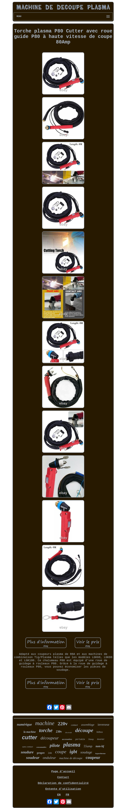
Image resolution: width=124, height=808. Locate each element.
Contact (63, 777)
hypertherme (100, 753)
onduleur (49, 758)
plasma (71, 744)
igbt (73, 751)
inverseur (104, 724)
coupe (60, 751)
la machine (30, 731)
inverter (100, 739)
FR (67, 794)
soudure (27, 752)
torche (46, 730)
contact (74, 725)
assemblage (87, 724)
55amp (88, 746)
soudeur (32, 757)
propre (41, 752)
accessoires (67, 739)
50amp (91, 739)
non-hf (100, 746)
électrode (68, 732)
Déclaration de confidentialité (63, 783)
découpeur (50, 738)
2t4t (50, 753)
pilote (55, 745)
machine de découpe (70, 758)
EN (59, 794)
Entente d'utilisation (63, 789)
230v (59, 731)
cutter (29, 737)
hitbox (100, 732)
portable (80, 739)
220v (63, 723)
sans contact (27, 746)
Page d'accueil (63, 771)
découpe (84, 730)
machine (44, 723)
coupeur (93, 757)
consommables (41, 747)
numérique (24, 724)
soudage (86, 752)
